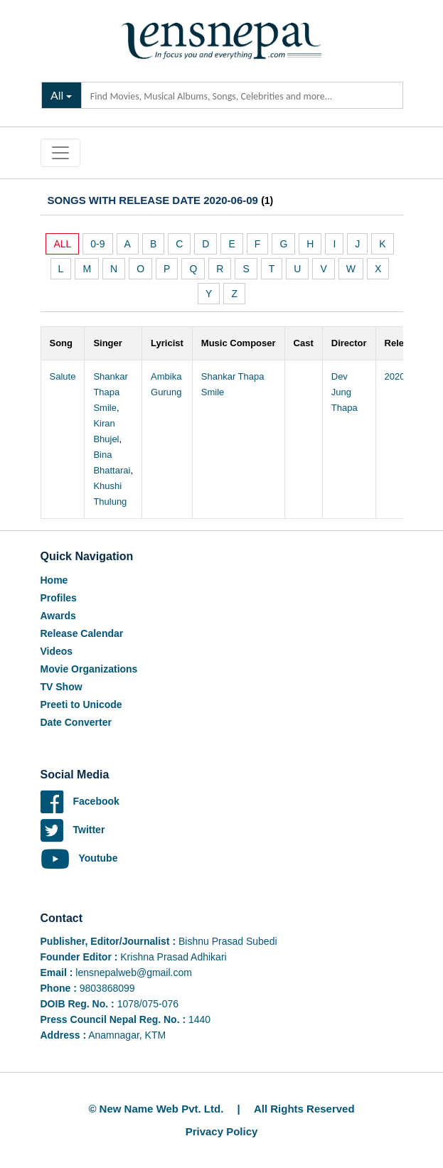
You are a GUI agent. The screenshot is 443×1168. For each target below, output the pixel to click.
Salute (63, 376)
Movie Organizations (89, 669)
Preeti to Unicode (81, 704)
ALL (62, 244)
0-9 (97, 244)
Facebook (80, 801)
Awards (58, 615)
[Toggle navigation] (60, 153)
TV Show (61, 686)
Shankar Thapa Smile (110, 392)
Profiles (59, 598)
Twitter (73, 829)
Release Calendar (82, 633)
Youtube (79, 858)
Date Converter (76, 722)
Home (54, 580)
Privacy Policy (222, 1131)
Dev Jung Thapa (344, 392)
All (56, 95)
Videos (57, 651)
